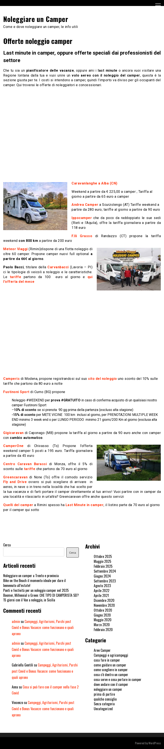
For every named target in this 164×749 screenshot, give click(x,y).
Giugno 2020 (102, 615)
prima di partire (104, 694)
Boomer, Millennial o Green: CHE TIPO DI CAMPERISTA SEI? (41, 595)
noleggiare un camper (108, 689)
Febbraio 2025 (103, 566)
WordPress (154, 743)
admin (16, 621)
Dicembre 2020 (104, 600)
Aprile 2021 (101, 595)
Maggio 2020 (102, 619)
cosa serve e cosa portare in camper (117, 679)
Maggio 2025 (102, 561)
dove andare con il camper (111, 684)
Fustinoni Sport (16, 392)
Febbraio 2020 (103, 629)
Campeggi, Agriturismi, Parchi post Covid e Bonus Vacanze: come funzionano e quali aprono (43, 627)
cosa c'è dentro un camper (111, 674)
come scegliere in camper (111, 669)
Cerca (7, 544)
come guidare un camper (110, 665)
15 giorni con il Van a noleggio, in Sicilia (29, 599)
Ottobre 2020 (103, 610)
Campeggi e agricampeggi (111, 655)
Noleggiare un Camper (35, 19)
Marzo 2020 (102, 624)
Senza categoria (104, 703)
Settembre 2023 (105, 581)
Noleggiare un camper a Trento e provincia (31, 575)
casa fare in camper (107, 660)
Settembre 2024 (105, 571)
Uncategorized (103, 708)
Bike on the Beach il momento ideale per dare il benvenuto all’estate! (34, 583)
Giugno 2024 (102, 576)
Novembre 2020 (104, 605)
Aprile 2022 (101, 590)
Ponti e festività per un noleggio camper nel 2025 (36, 590)
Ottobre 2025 (103, 556)
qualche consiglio (105, 699)
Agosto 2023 (102, 585)
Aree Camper (102, 650)
